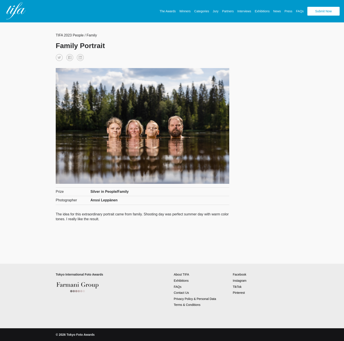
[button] (59, 57)
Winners (184, 11)
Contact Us (181, 292)
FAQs (300, 11)
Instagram (239, 280)
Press (288, 11)
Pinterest (239, 292)
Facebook (239, 274)
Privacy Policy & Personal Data (195, 299)
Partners (228, 11)
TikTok (237, 287)
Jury (215, 11)
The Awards (167, 11)
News (277, 11)
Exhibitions (262, 11)
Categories (201, 11)
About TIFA (181, 274)
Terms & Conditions (187, 305)
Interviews (244, 11)
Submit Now (323, 11)
